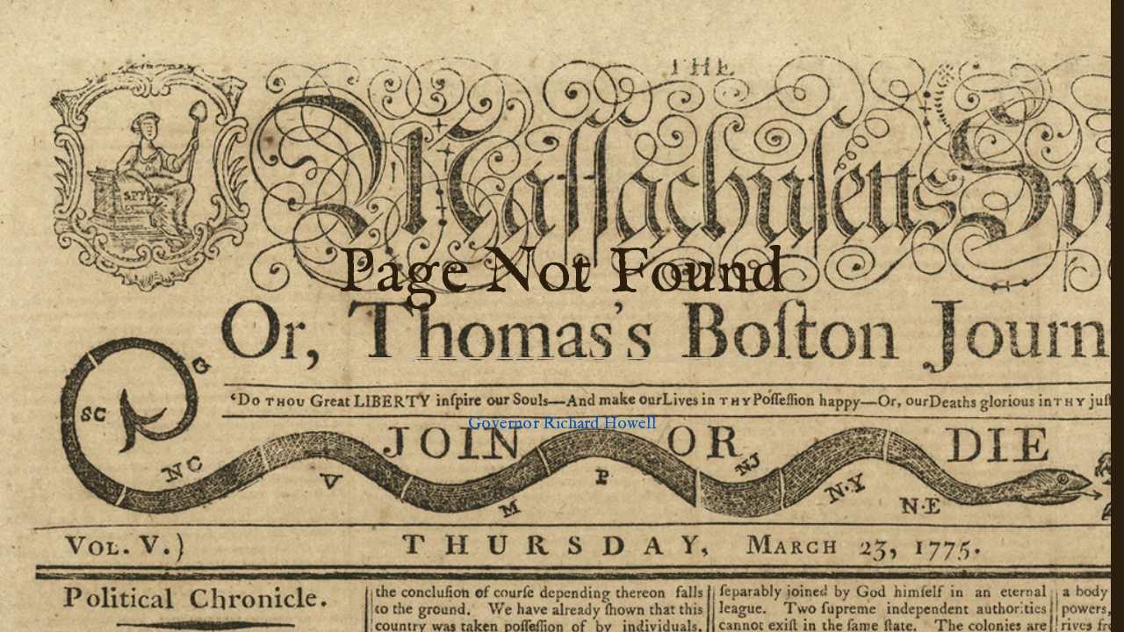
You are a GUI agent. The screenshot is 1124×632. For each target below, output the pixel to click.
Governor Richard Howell (561, 423)
